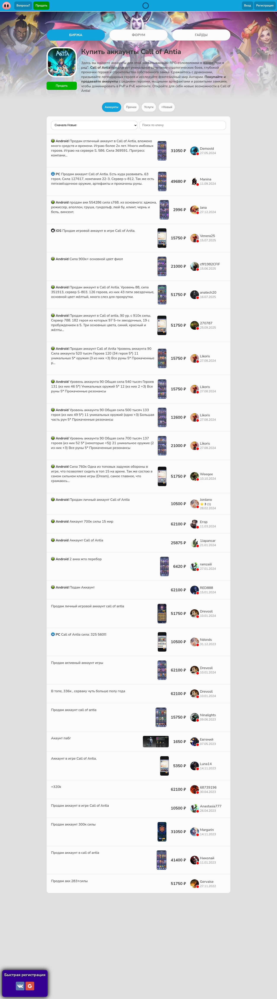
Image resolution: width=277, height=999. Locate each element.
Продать (41, 6)
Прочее (131, 107)
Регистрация (265, 6)
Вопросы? (23, 6)
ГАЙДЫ (201, 35)
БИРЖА (75, 35)
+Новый (166, 107)
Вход (247, 6)
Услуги (148, 107)
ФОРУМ (138, 35)
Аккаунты (111, 107)
